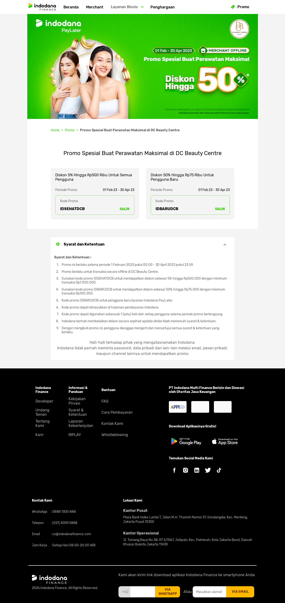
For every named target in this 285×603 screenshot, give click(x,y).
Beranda (71, 7)
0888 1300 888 (64, 512)
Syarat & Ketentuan (78, 412)
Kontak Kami (112, 423)
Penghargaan (162, 7)
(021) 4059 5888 (64, 523)
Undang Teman (42, 412)
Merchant (94, 7)
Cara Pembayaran (117, 412)
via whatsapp (168, 592)
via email (240, 592)
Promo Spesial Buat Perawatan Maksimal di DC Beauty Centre (130, 130)
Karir (39, 435)
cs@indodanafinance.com (71, 534)
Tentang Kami (42, 423)
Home (55, 130)
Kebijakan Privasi (77, 401)
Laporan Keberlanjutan (81, 423)
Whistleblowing (114, 435)
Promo (70, 130)
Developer (44, 401)
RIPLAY (75, 435)
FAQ (104, 401)
